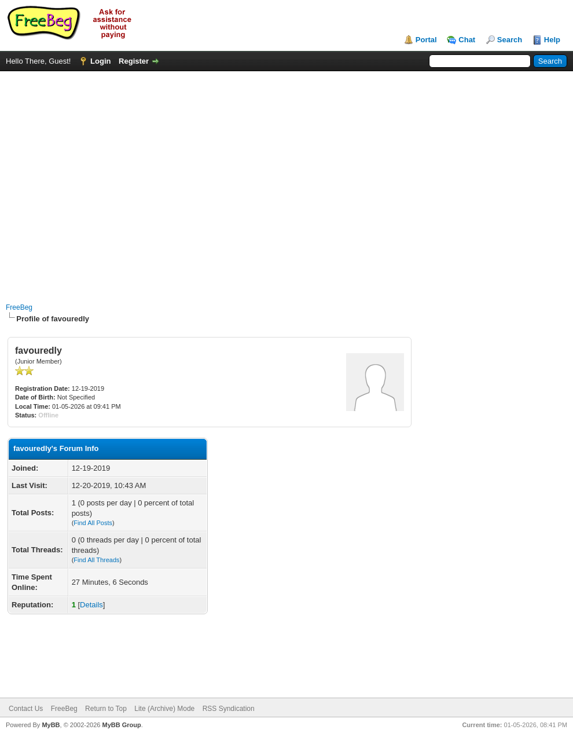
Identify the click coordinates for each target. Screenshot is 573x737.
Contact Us (26, 709)
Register (134, 61)
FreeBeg (19, 307)
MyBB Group (121, 724)
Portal (426, 39)
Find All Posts (93, 522)
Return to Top (106, 709)
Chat (466, 39)
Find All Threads (96, 559)
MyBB (51, 724)
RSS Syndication (229, 709)
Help (552, 39)
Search (509, 39)
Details (91, 604)
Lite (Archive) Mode (164, 709)
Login (100, 61)
